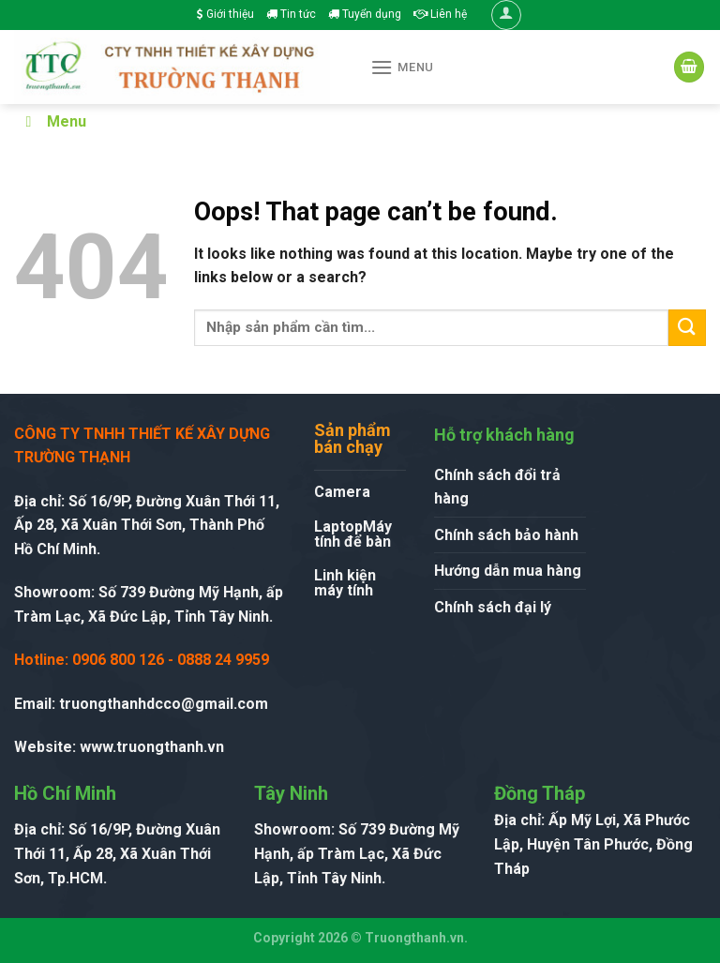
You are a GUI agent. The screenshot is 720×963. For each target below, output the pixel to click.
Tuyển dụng (364, 14)
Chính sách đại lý (492, 607)
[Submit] (687, 327)
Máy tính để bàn (353, 534)
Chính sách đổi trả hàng (497, 487)
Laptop (338, 526)
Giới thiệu (225, 14)
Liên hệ (440, 14)
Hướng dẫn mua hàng (507, 570)
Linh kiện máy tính (345, 582)
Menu (52, 121)
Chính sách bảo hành (506, 535)
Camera (342, 492)
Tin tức (291, 14)
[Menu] (402, 67)
